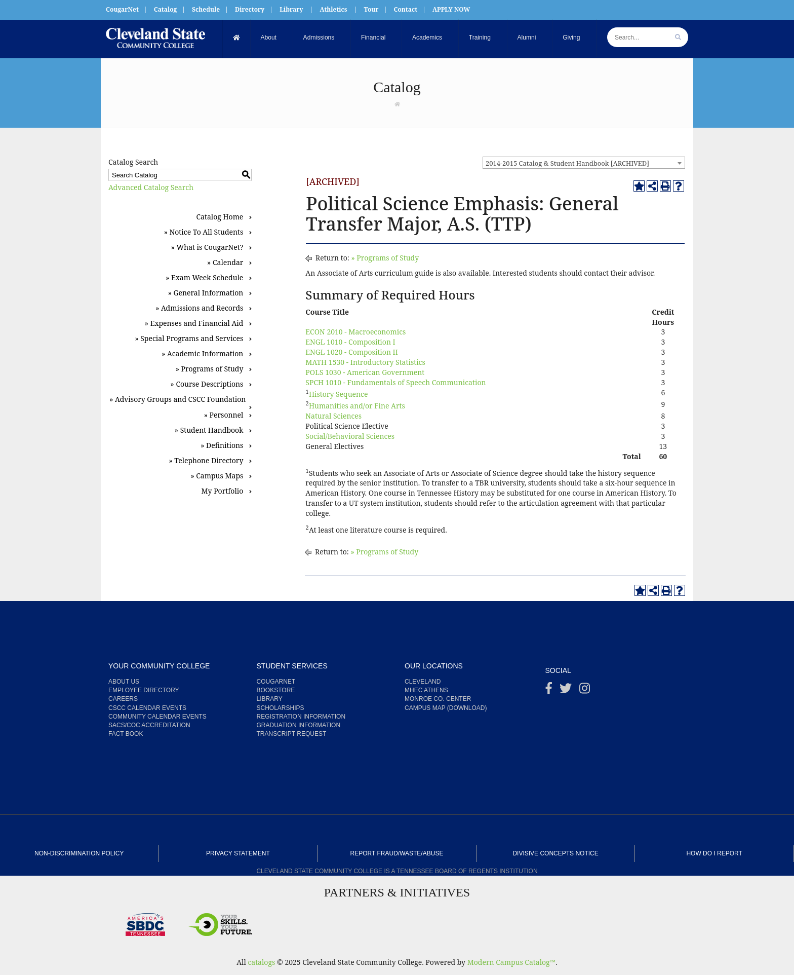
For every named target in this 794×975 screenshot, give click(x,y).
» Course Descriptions (207, 384)
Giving (571, 38)
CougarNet (122, 9)
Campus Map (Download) (446, 707)
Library (291, 9)
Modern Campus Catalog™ (511, 962)
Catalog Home (220, 216)
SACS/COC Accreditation (149, 725)
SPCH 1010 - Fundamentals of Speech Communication (395, 382)
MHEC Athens (426, 690)
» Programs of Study (210, 368)
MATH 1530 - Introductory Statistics (365, 362)
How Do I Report (714, 853)
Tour (371, 9)
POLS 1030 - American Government (364, 372)
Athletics (333, 9)
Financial (373, 38)
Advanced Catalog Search (150, 187)
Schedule (206, 9)
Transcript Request (292, 733)
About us (123, 681)
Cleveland (423, 681)
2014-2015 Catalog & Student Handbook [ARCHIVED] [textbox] (567, 163)
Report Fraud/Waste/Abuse (397, 853)
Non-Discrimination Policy (79, 853)
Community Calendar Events (157, 716)
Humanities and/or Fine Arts (357, 405)
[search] (678, 37)
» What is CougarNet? (207, 247)
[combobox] (584, 163)
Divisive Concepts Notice (555, 853)
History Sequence (338, 394)
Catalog (165, 9)
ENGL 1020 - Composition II (351, 352)
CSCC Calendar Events (147, 707)
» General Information (206, 292)
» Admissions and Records (199, 308)
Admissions (318, 38)
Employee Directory (143, 690)
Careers (123, 698)
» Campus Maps (216, 475)
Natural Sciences (333, 416)
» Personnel (224, 415)
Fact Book (125, 733)
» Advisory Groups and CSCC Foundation (177, 399)
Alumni (527, 38)
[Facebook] (548, 690)
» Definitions (222, 445)
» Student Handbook (209, 430)
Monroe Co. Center (438, 698)
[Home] (237, 38)
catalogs (261, 962)
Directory (249, 9)
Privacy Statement (238, 853)
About (268, 38)
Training (480, 38)
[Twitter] (566, 690)
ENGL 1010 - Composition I (350, 342)
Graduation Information (299, 725)
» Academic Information (202, 353)
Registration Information (301, 716)
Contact (405, 9)
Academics (427, 38)
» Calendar (225, 262)
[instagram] (584, 690)
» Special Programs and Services (189, 338)
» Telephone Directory (206, 460)
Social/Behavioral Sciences (349, 436)
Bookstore (276, 690)
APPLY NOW (451, 9)
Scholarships (280, 707)
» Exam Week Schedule (204, 277)
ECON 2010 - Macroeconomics (355, 331)
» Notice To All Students (204, 232)
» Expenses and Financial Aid (194, 323)
